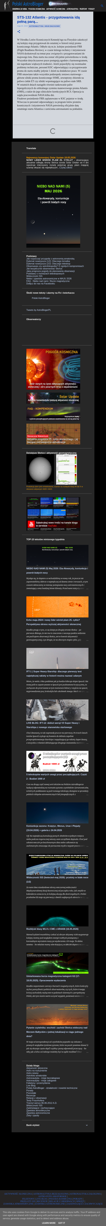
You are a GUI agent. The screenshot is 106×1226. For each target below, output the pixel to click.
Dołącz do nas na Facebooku (40, 283)
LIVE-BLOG (41, 1199)
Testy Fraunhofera (35, 1100)
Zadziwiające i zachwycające (40, 1108)
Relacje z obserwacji (36, 1098)
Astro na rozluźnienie (36, 1070)
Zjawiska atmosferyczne (38, 1110)
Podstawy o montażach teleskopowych (45, 273)
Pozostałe (31, 1093)
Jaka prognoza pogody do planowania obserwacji (50, 271)
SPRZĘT (80, 1201)
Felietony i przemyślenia (38, 1083)
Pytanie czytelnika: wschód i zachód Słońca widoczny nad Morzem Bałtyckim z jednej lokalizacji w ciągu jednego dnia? (56, 1032)
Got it (61, 1223)
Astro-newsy (32, 1073)
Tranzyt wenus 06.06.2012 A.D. (41, 1103)
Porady (29, 1090)
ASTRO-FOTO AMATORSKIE (52, 1196)
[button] (18, 32)
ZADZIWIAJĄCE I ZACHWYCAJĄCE (85, 1204)
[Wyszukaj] (102, 5)
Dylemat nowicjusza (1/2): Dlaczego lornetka (48, 261)
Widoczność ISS (34, 276)
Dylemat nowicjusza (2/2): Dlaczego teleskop (48, 263)
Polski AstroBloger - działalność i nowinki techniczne (51, 1088)
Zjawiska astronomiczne (38, 1113)
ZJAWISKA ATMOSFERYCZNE (18, 1204)
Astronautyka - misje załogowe (44, 26)
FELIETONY (28, 1199)
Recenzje (31, 1095)
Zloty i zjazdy (32, 1115)
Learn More (48, 1223)
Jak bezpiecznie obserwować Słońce (44, 268)
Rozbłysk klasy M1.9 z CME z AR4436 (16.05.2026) (52, 929)
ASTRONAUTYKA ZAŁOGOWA (85, 1194)
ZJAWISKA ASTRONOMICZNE (50, 1204)
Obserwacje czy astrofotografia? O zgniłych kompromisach (55, 266)
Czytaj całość (65, 167)
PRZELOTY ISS (27, 1201)
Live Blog (30, 1085)
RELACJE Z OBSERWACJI (62, 1201)
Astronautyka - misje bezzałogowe (43, 1078)
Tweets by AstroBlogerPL (38, 310)
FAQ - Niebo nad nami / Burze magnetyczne (48, 281)
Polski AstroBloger (41, 298)
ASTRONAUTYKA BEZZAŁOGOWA (50, 1194)
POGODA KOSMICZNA (60, 1199)
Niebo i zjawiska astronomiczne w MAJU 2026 (48, 278)
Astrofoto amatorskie (36, 1075)
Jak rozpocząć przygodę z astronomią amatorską (50, 258)
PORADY (77, 1199)
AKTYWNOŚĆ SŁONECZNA (18, 1194)
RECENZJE (42, 1201)
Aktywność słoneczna (36, 1068)
